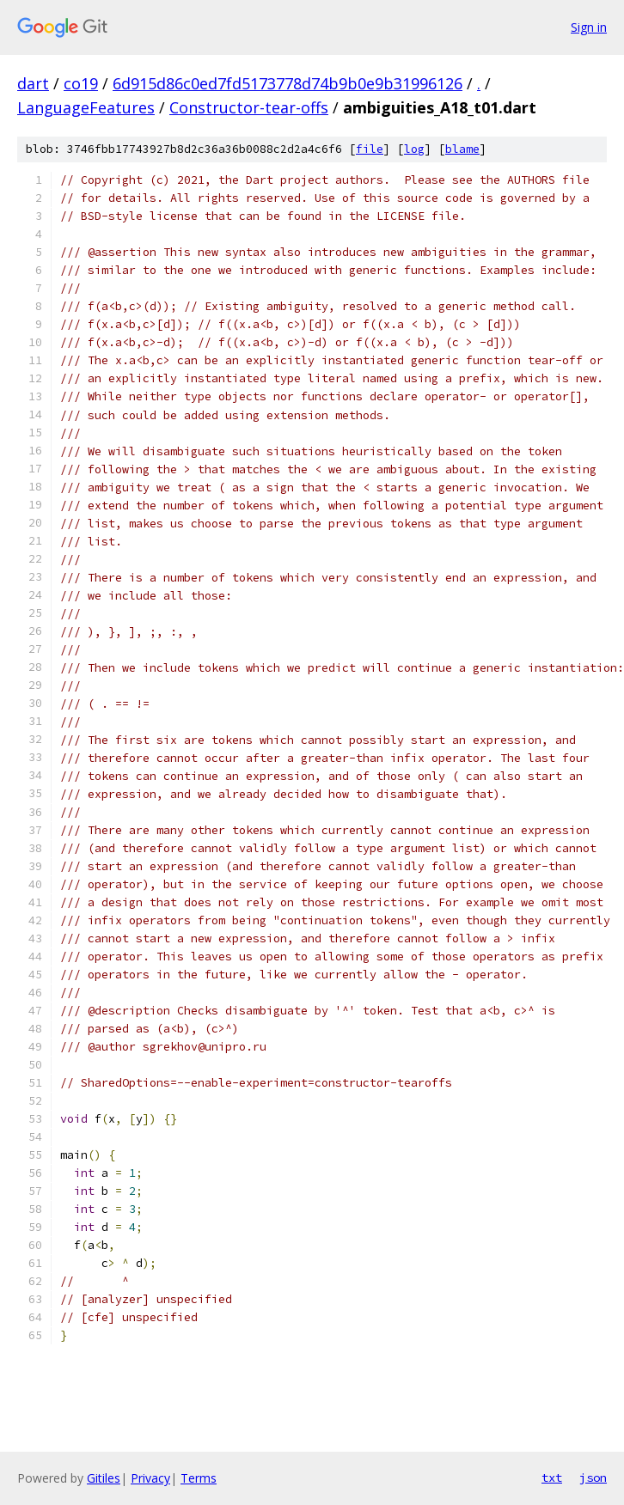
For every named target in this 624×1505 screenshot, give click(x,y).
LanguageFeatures (86, 107)
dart (33, 83)
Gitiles (103, 1478)
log (414, 149)
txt (551, 1477)
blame (462, 149)
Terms (198, 1478)
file (369, 149)
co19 (81, 83)
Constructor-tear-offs (248, 107)
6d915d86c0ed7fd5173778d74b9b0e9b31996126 (287, 83)
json (593, 1477)
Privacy (150, 1478)
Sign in (589, 27)
